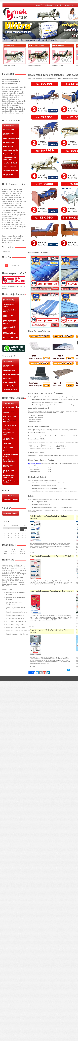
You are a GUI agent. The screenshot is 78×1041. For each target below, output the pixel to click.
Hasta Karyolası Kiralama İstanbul (9, 300)
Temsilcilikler (59, 5)
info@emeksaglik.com (43, 504)
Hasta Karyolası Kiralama (8, 134)
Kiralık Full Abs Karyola (8, 316)
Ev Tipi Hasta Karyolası (11, 407)
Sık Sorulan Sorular (9, 382)
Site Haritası (6, 251)
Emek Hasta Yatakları (10, 500)
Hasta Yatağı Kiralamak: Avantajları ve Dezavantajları (51, 591)
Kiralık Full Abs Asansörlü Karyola (9, 333)
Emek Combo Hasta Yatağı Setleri (9, 158)
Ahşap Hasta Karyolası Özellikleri (11, 481)
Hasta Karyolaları (9, 142)
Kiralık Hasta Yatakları (11, 139)
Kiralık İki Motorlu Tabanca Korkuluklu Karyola (10, 321)
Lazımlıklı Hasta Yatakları (8, 411)
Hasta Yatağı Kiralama (10, 337)
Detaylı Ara (15, 266)
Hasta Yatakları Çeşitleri (8, 471)
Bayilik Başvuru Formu (11, 374)
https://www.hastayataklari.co (16, 621)
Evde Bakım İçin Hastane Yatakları (9, 460)
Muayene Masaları (9, 167)
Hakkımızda (48, 5)
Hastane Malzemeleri (10, 171)
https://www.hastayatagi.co (15, 615)
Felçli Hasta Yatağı (9, 154)
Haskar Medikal (8, 496)
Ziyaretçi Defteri (70, 5)
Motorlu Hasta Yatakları (8, 466)
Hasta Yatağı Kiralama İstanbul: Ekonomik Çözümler (51, 556)
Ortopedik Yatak (8, 403)
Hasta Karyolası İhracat (8, 366)
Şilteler (5, 451)
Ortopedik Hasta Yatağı (9, 433)
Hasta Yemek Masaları (11, 163)
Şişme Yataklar (8, 146)
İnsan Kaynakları (9, 371)
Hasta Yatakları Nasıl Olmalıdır (10, 455)
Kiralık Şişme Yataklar (10, 150)
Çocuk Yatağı (7, 443)
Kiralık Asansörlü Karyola (9, 327)
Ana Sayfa (39, 5)
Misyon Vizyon (8, 378)
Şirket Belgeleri (8, 361)
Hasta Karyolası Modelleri (8, 438)
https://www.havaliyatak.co (15, 624)
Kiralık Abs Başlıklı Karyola (9, 310)
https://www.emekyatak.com (15, 618)
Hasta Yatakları (8, 129)
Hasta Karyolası (8, 126)
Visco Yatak (7, 429)
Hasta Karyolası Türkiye (8, 305)
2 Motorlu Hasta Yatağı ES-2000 (8, 476)
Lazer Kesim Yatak (9, 416)
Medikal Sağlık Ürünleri (8, 175)
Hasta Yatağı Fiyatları (10, 386)
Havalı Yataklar (8, 447)
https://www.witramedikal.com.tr (17, 612)
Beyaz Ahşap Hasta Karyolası (9, 420)
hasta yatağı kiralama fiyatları (15, 608)
